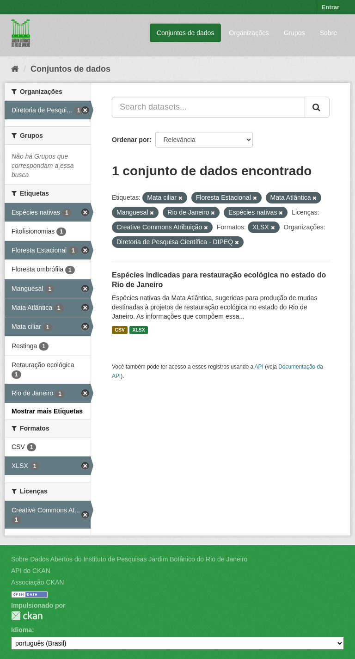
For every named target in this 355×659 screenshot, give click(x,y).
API (259, 366)
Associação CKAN (37, 582)
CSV (120, 330)
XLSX (138, 330)
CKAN (27, 616)
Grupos (294, 33)
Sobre (328, 33)
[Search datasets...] (208, 107)
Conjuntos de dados (185, 33)
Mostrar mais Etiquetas (47, 411)
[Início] (15, 69)
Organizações (249, 33)
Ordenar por (130, 139)
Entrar (330, 7)
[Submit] (317, 107)
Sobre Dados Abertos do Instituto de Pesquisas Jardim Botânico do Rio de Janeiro (129, 559)
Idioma (21, 630)
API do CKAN (30, 570)
